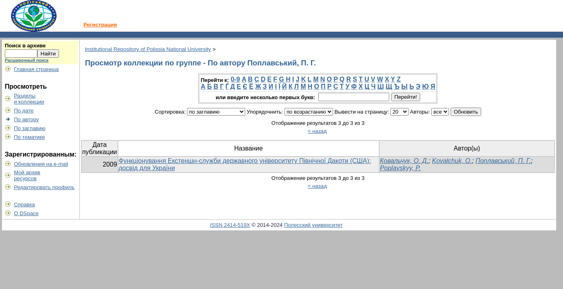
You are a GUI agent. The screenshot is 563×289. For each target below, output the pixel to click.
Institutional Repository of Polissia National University (148, 49)
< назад (317, 131)
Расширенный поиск (27, 60)
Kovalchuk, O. (452, 160)
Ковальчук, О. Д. (404, 160)
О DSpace (26, 213)
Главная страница (36, 69)
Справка (24, 204)
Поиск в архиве (25, 46)
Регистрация (100, 25)
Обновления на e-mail (41, 164)
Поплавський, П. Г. (503, 160)
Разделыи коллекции (29, 99)
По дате (24, 111)
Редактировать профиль (44, 187)
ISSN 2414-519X (230, 225)
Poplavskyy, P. (400, 168)
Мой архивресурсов (27, 175)
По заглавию (30, 128)
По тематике (29, 137)
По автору (26, 119)
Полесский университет (313, 225)
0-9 (235, 79)
